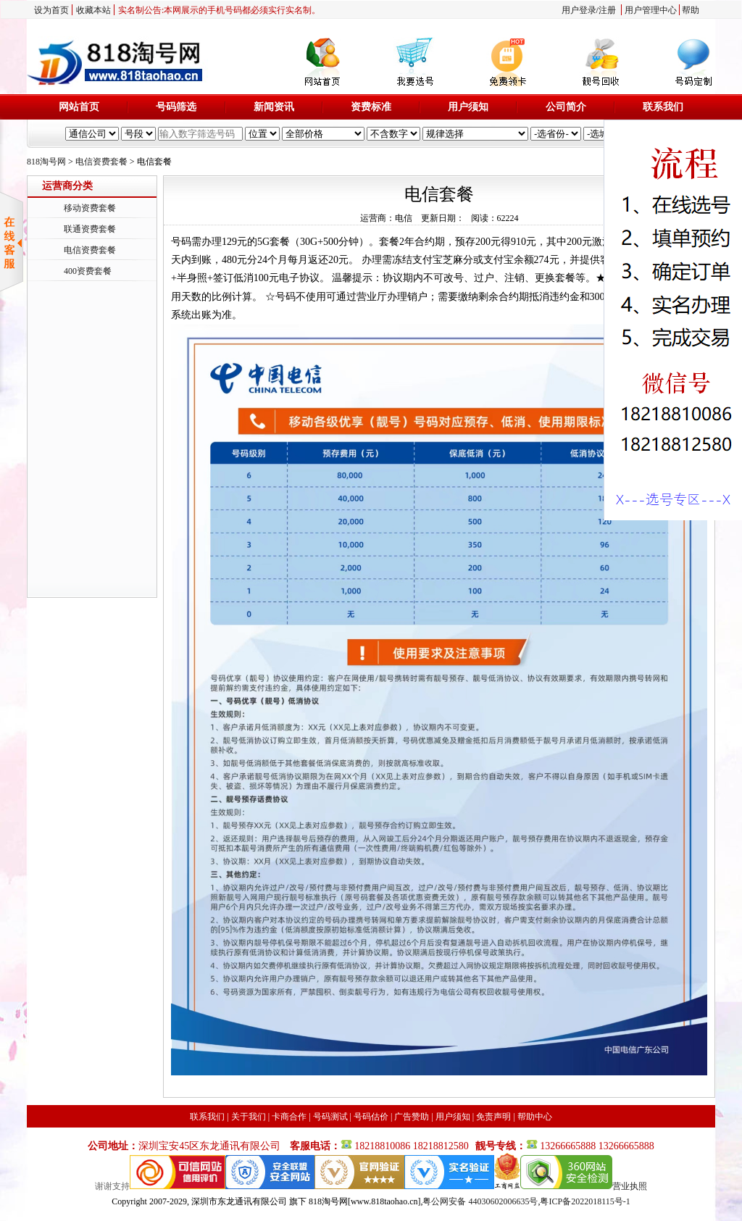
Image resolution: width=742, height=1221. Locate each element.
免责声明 (493, 1117)
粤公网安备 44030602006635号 (480, 1201)
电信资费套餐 (101, 162)
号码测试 (330, 1117)
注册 (607, 10)
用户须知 (468, 106)
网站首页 (79, 106)
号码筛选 (176, 106)
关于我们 (248, 1117)
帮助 (690, 10)
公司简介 (566, 106)
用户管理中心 (651, 10)
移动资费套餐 (90, 208)
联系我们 (663, 106)
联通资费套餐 (90, 229)
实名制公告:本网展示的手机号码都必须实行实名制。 (219, 10)
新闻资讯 (274, 106)
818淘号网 (46, 162)
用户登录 (579, 10)
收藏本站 (93, 10)
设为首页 (51, 10)
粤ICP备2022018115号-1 (585, 1201)
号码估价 (371, 1117)
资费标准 (371, 106)
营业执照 (629, 1186)
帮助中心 (534, 1117)
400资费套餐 (88, 271)
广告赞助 (411, 1117)
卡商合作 (289, 1117)
